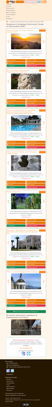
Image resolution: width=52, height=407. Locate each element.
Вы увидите (31, 63)
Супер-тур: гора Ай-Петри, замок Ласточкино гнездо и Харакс (22, 152)
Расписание (10, 8)
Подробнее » (10, 374)
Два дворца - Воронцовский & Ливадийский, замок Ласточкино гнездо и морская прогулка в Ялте (22, 231)
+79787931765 (26, 348)
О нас (8, 16)
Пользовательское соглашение (14, 393)
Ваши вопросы (11, 12)
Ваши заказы (10, 388)
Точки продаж (10, 14)
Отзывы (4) (11, 264)
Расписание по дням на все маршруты (26, 311)
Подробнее (11, 65)
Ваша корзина (11, 386)
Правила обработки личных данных (15, 395)
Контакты (9, 19)
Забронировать (32, 65)
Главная (8, 4)
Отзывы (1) (11, 144)
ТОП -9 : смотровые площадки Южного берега (22, 272)
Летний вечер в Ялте (13, 192)
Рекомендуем (10, 10)
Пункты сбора (31, 60)
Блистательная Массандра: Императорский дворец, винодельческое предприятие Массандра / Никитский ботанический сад (21, 111)
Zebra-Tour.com (17, 398)
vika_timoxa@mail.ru (13, 365)
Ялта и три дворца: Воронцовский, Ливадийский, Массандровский (18, 71)
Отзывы (10, 63)
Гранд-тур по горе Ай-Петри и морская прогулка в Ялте (20, 31)
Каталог (8, 6)
